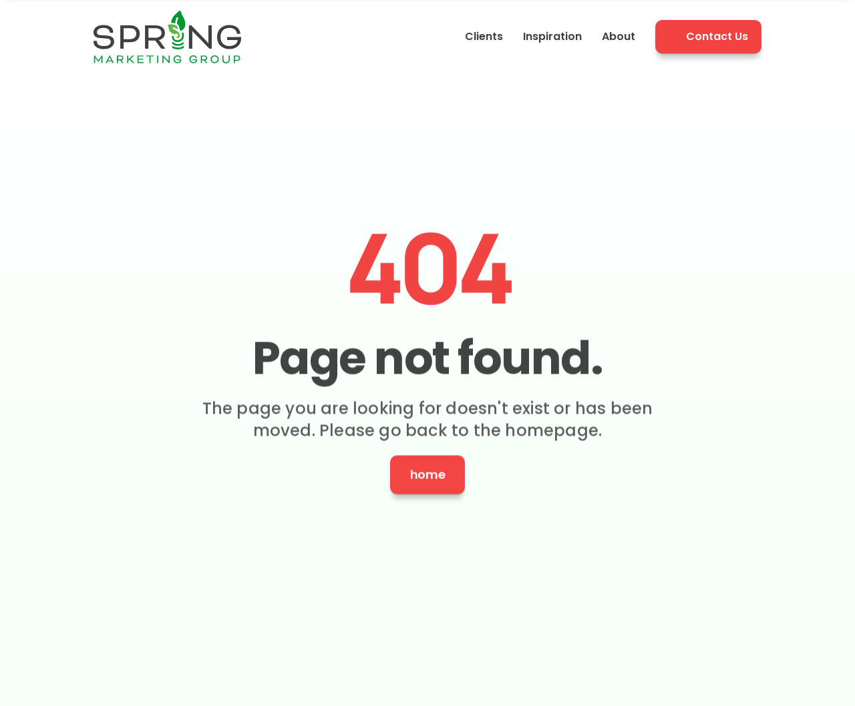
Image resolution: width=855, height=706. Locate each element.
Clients (484, 36)
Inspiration (552, 36)
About (618, 36)
